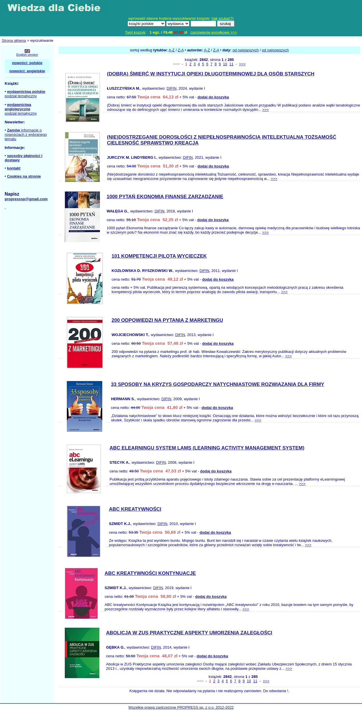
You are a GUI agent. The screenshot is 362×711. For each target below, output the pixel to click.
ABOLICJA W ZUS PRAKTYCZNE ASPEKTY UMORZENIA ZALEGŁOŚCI (189, 633)
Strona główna (14, 40)
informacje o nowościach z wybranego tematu (26, 134)
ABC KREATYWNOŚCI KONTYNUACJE (150, 573)
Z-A (181, 50)
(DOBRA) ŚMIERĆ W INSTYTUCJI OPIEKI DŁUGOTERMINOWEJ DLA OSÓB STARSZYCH (210, 74)
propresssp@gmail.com (26, 199)
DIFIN (171, 88)
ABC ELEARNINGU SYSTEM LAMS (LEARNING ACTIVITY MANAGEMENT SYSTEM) (207, 448)
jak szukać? (222, 18)
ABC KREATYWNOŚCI (135, 509)
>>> (242, 64)
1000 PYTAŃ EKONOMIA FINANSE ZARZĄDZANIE (165, 196)
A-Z (172, 50)
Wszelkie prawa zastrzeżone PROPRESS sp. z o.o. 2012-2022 (181, 707)
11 (231, 64)
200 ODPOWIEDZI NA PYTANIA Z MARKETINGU (167, 320)
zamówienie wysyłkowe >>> (213, 32)
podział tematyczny (21, 96)
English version (27, 54)
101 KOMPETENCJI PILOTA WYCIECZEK (159, 256)
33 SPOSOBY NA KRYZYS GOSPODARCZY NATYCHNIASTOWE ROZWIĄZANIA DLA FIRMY (217, 384)
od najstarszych (245, 50)
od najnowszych (275, 50)
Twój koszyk (135, 32)
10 (225, 64)
